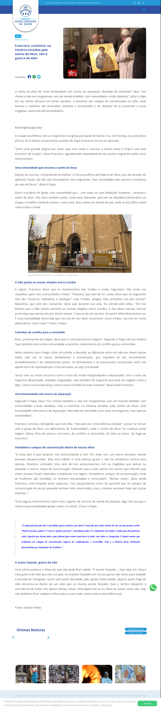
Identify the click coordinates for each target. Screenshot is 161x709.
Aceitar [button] (147, 703)
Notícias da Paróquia (135, 628)
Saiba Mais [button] (106, 705)
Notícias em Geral (135, 632)
